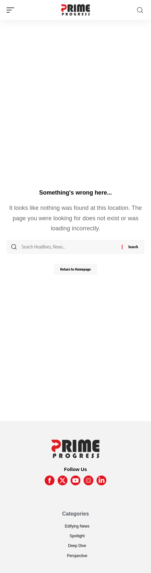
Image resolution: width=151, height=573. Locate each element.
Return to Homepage (75, 269)
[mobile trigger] (11, 10)
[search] (140, 10)
